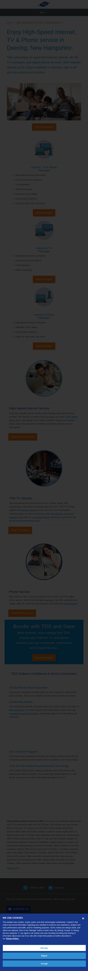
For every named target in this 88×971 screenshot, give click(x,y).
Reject (44, 956)
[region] (44, 942)
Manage (44, 948)
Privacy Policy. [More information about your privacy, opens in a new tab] (12, 939)
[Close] (83, 918)
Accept (44, 963)
